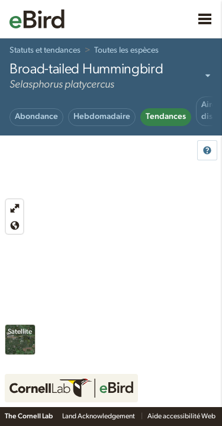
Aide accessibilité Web (182, 415)
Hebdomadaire (101, 116)
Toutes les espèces (126, 50)
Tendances (166, 116)
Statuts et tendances (45, 50)
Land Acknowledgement (99, 415)
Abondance (36, 116)
